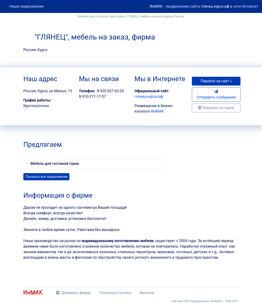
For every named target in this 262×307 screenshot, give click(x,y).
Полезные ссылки (115, 293)
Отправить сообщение (216, 94)
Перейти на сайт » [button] (216, 81)
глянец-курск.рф (215, 6)
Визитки (147, 293)
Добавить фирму (73, 293)
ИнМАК (156, 6)
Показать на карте (216, 108)
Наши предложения (26, 6)
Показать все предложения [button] (46, 176)
